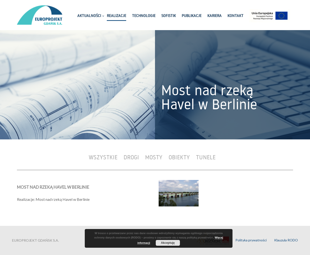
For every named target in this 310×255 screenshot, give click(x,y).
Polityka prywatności (251, 240)
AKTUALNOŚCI (89, 15)
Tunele (206, 157)
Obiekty (179, 157)
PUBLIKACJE (192, 15)
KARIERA (214, 15)
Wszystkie (103, 157)
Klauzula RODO (286, 240)
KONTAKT (235, 15)
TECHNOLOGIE (143, 15)
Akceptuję (168, 243)
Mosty (154, 157)
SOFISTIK (168, 15)
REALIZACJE (116, 15)
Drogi (131, 157)
